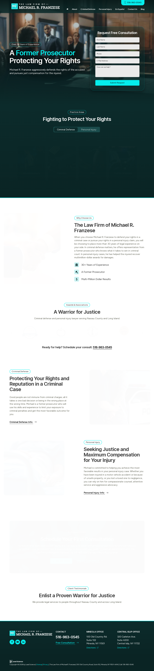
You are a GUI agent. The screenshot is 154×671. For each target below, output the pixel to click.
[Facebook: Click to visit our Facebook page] (12, 642)
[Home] (67, 9)
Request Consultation (89, 560)
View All (77, 189)
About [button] (74, 9)
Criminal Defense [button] (88, 9)
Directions (92, 647)
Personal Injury (88, 129)
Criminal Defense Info (23, 422)
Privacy (45, 664)
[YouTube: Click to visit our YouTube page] (17, 642)
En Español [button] (119, 9)
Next (142, 163)
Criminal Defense (66, 129)
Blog (142, 9)
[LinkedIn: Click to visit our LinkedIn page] (23, 642)
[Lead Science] (16, 661)
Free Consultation (67, 642)
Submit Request (117, 83)
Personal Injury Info (96, 492)
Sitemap (39, 664)
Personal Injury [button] (105, 9)
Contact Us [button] (132, 9)
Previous (12, 163)
